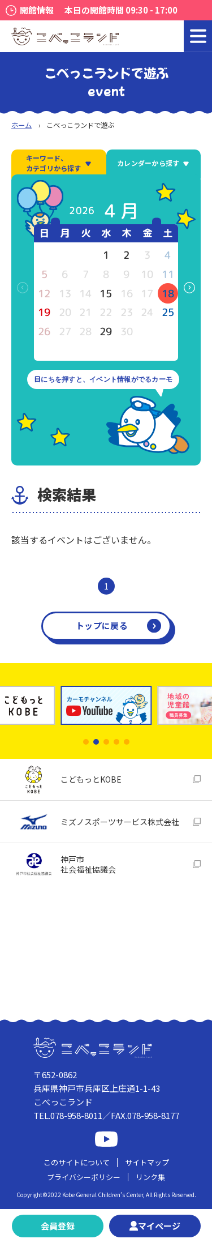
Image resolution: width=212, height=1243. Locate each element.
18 (168, 294)
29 (105, 331)
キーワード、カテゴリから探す (59, 163)
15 (105, 294)
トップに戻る (102, 625)
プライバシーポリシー (83, 1177)
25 (168, 312)
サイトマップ (147, 1162)
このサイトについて (77, 1162)
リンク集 (150, 1177)
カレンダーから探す (153, 163)
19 (44, 312)
